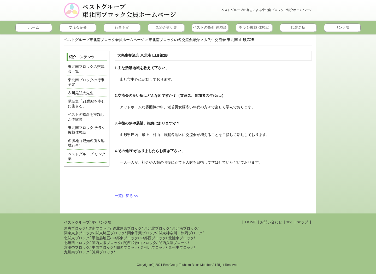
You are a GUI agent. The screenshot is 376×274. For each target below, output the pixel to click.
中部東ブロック (125, 238)
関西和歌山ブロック (140, 243)
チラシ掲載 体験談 (254, 27)
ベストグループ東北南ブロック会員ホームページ (129, 10)
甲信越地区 (101, 238)
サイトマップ (297, 222)
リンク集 (342, 27)
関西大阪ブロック (106, 243)
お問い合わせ (271, 222)
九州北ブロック (153, 247)
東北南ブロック (185, 228)
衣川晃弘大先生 (80, 93)
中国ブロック (103, 247)
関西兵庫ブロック (173, 243)
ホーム (33, 27)
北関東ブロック (77, 238)
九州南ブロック (77, 252)
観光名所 (298, 27)
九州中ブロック (181, 247)
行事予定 (122, 27)
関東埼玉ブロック (110, 233)
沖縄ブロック (103, 252)
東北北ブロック (157, 228)
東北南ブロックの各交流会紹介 (174, 40)
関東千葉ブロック (141, 233)
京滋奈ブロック (77, 247)
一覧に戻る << (126, 196)
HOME (250, 222)
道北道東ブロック (127, 228)
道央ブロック (75, 228)
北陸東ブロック (181, 238)
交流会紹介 (78, 27)
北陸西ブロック (77, 243)
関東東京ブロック (78, 233)
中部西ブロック (153, 238)
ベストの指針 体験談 (210, 27)
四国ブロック (127, 247)
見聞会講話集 (166, 27)
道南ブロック (99, 228)
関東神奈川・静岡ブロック (181, 233)
